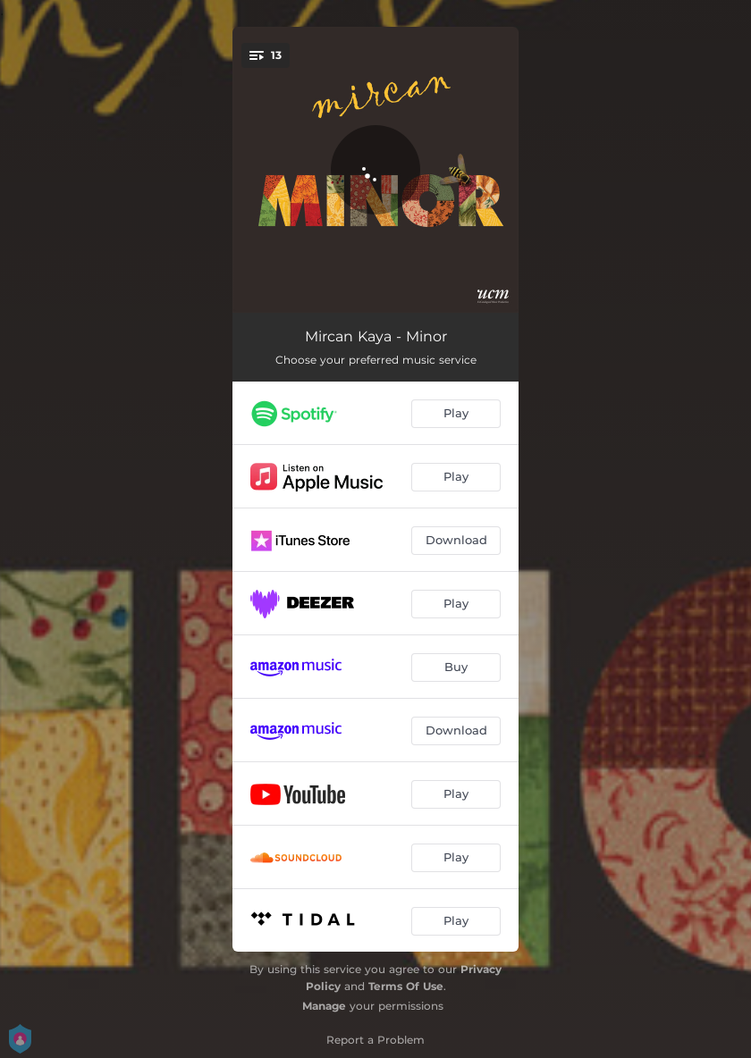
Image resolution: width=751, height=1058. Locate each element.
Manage (324, 1005)
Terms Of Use (405, 986)
